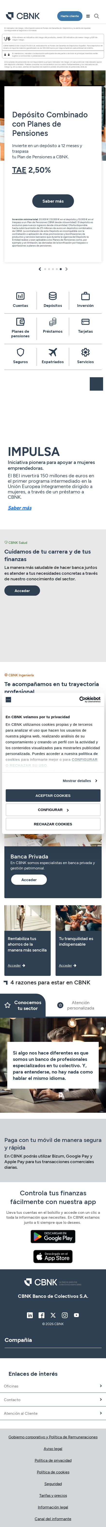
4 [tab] (57, 269)
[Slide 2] (75, 1005)
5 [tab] (61, 269)
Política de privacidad (53, 1460)
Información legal (53, 1507)
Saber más (19, 507)
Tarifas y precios (53, 1495)
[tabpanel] (53, 144)
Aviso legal (53, 1448)
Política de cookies (53, 1472)
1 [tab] (45, 269)
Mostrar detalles (77, 781)
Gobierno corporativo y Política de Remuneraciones (53, 1436)
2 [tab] (49, 269)
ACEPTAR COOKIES (53, 795)
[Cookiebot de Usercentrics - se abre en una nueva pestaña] (79, 700)
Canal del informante (53, 1518)
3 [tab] (53, 269)
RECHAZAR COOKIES (53, 824)
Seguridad (53, 1483)
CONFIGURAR (53, 810)
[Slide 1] (23, 1005)
